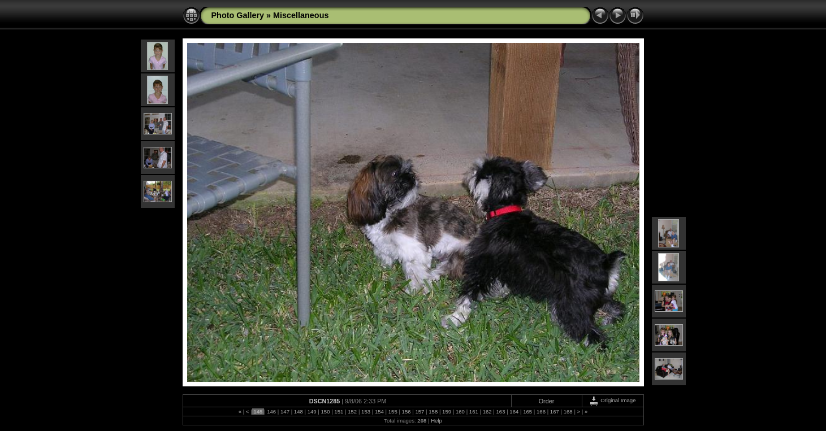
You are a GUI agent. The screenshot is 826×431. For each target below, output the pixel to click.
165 (528, 411)
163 (501, 411)
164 (514, 411)
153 (365, 411)
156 (406, 411)
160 (460, 411)
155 (393, 411)
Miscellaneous (300, 15)
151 (339, 411)
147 (285, 411)
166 (541, 411)
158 (433, 411)
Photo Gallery (238, 15)
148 (298, 411)
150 (325, 411)
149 (312, 411)
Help (436, 420)
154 (379, 411)
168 (568, 411)
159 (446, 411)
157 (420, 411)
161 (473, 411)
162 (487, 411)
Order (547, 401)
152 (352, 411)
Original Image (612, 400)
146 (271, 411)
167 (554, 411)
